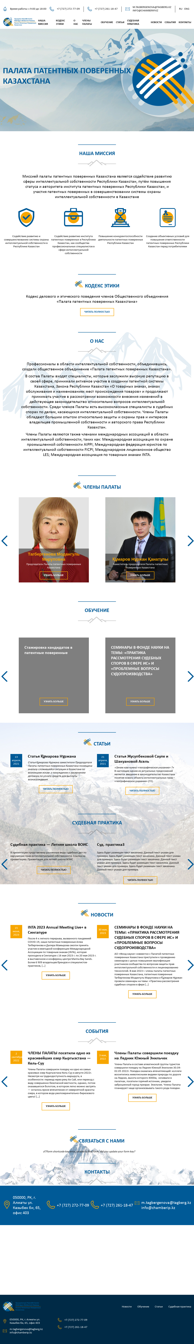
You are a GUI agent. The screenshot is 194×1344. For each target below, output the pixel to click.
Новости (156, 22)
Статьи (120, 22)
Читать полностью (97, 312)
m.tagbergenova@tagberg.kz (152, 7)
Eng (186, 9)
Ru (180, 9)
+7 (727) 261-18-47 (106, 9)
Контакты (185, 22)
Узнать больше (54, 575)
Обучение (107, 22)
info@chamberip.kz (145, 10)
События (170, 22)
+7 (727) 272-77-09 (68, 9)
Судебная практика (179, 1306)
